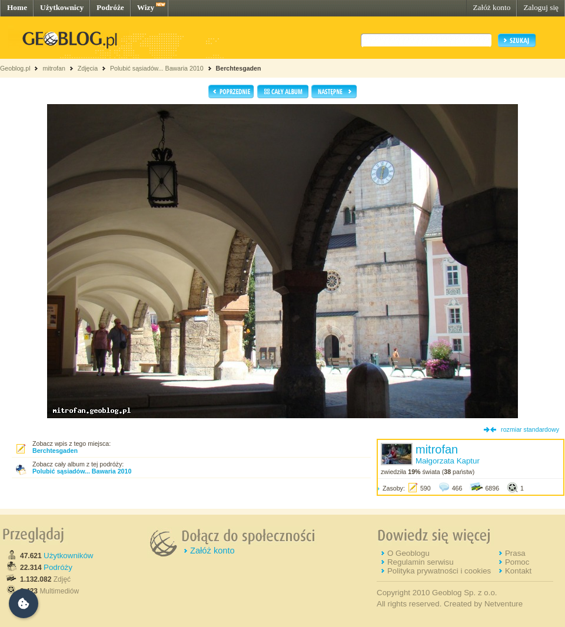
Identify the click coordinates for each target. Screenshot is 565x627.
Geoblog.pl (15, 68)
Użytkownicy (62, 7)
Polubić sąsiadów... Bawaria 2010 (157, 68)
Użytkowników (68, 555)
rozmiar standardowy (530, 429)
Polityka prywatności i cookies (439, 570)
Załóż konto (491, 7)
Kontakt (518, 570)
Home (17, 7)
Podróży (58, 567)
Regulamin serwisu (420, 562)
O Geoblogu (408, 553)
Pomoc (517, 562)
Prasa (515, 553)
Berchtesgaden (238, 68)
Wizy (145, 7)
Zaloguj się (541, 7)
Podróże (110, 7)
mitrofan (53, 68)
